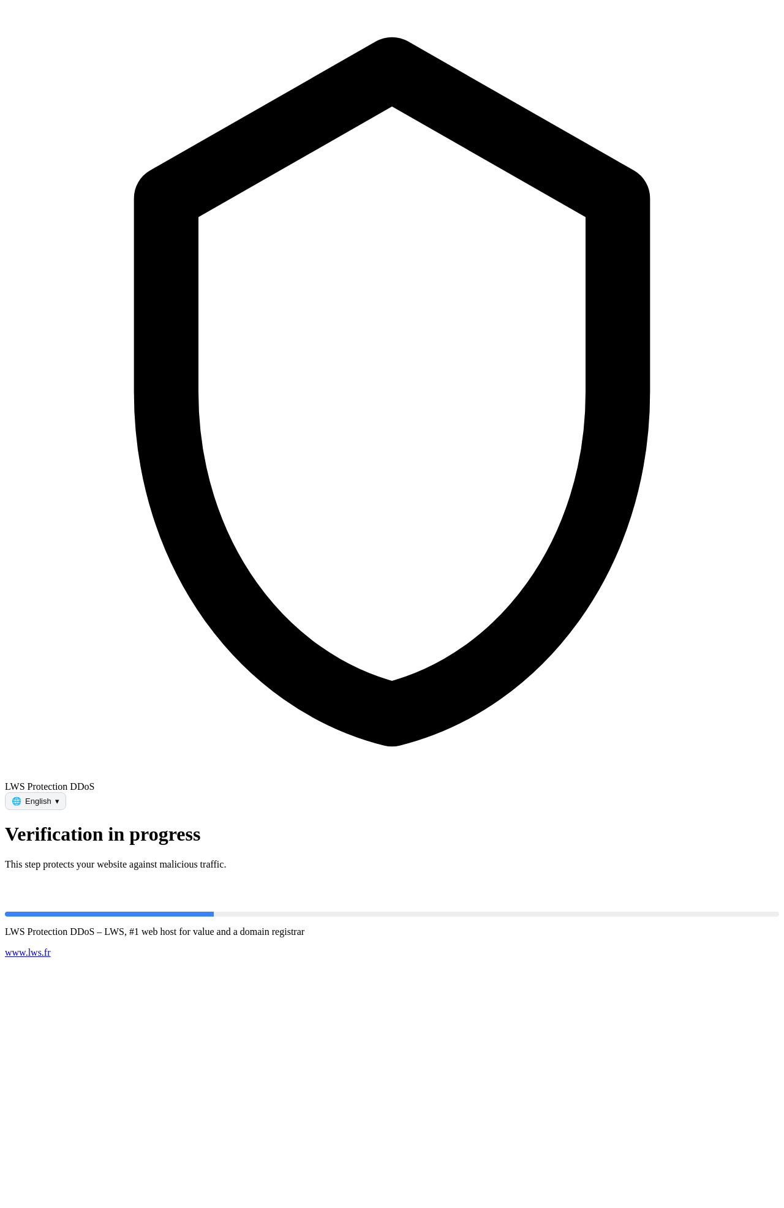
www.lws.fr (28, 952)
